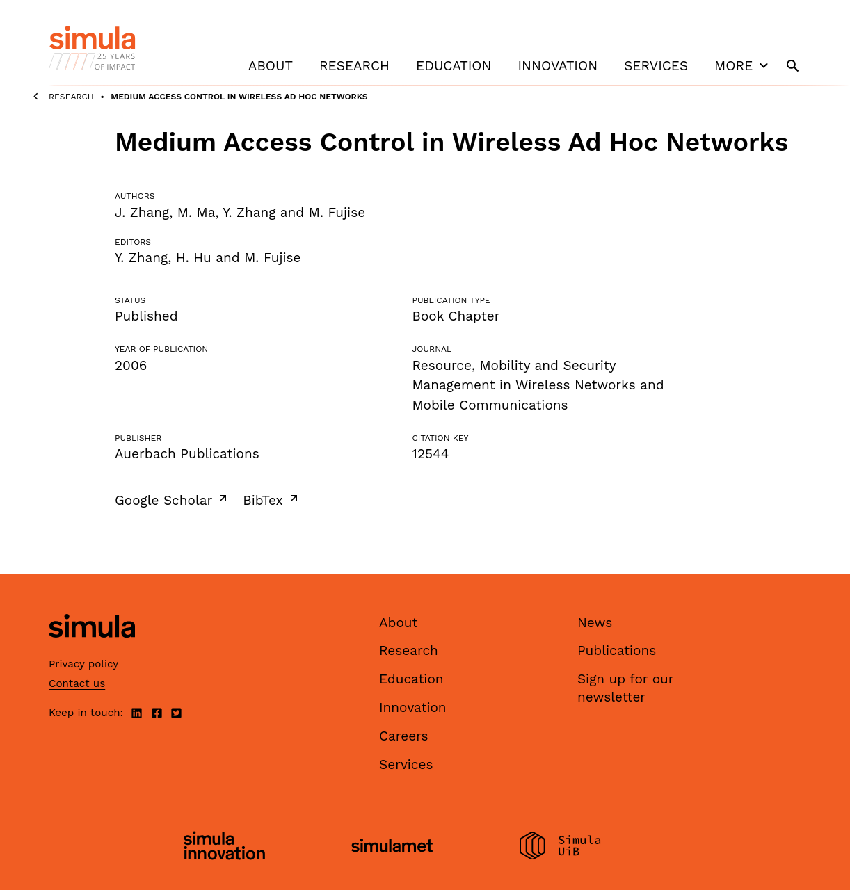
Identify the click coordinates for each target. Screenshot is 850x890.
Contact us (77, 683)
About (270, 66)
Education (453, 66)
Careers (403, 736)
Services (656, 66)
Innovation (558, 66)
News (594, 623)
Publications (616, 650)
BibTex (271, 500)
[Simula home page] (92, 649)
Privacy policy (83, 664)
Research (354, 66)
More (742, 65)
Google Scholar (172, 500)
